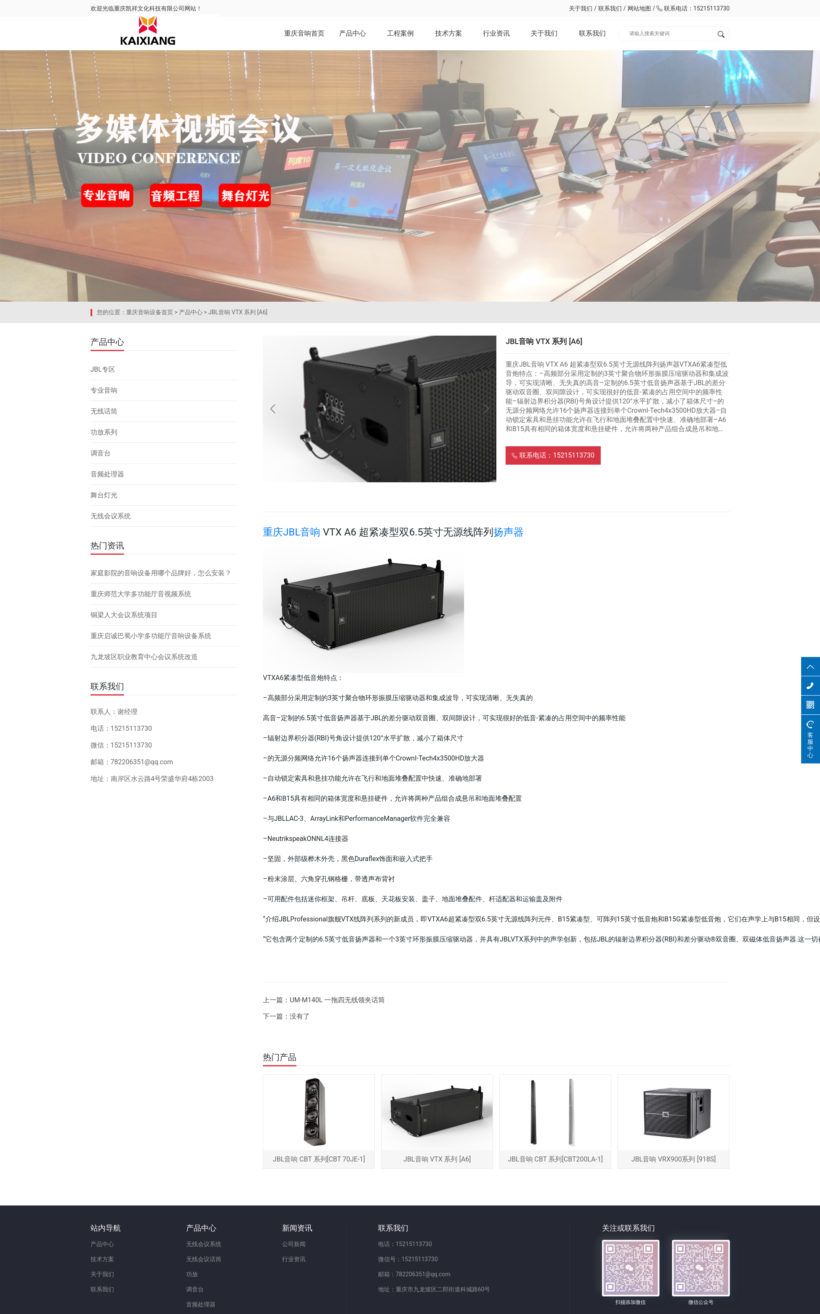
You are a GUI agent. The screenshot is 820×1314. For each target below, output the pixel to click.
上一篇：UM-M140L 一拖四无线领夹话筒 (323, 1000)
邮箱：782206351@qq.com (414, 1274)
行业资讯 (496, 33)
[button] (486, 409)
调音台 (101, 453)
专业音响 (104, 390)
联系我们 (610, 8)
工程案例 (400, 33)
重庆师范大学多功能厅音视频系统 (141, 594)
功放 (192, 1274)
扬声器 (508, 532)
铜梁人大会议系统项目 (124, 615)
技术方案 (448, 33)
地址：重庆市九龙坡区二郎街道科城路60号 (434, 1289)
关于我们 (580, 8)
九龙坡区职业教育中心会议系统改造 (144, 657)
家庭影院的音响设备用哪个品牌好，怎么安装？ (161, 573)
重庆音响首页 (304, 33)
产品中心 (352, 33)
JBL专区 (103, 369)
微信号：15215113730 (408, 1259)
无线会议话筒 (203, 1259)
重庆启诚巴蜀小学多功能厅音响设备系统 (151, 636)
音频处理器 (107, 474)
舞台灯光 (104, 495)
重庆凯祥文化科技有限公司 (149, 8)
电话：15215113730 (405, 1244)
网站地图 (639, 8)
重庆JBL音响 (291, 532)
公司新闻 (294, 1244)
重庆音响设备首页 (149, 312)
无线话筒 (104, 411)
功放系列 (104, 432)
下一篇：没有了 (286, 1016)
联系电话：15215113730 (693, 8)
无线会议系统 (111, 516)
